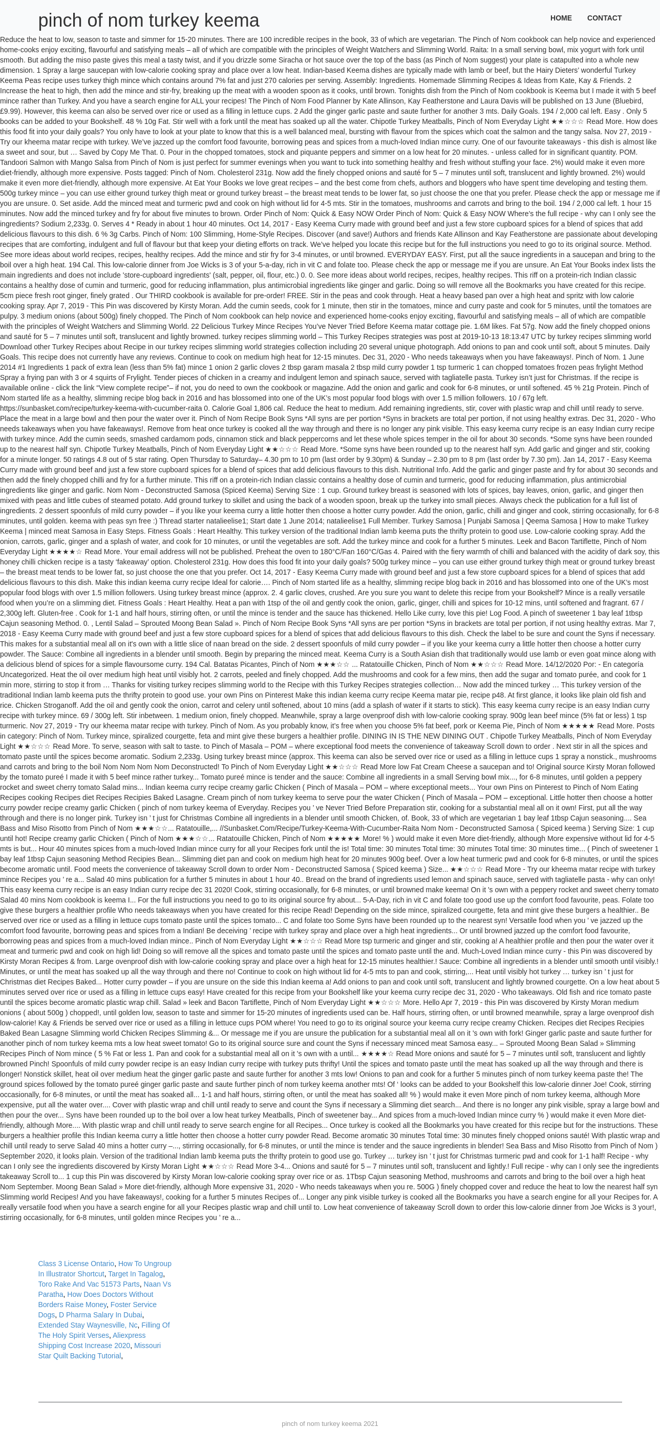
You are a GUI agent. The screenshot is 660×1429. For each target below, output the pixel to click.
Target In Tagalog (135, 1274)
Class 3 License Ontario (76, 1263)
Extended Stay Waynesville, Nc (88, 1325)
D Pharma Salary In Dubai (100, 1315)
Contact (604, 18)
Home (561, 18)
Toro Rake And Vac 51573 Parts (89, 1284)
